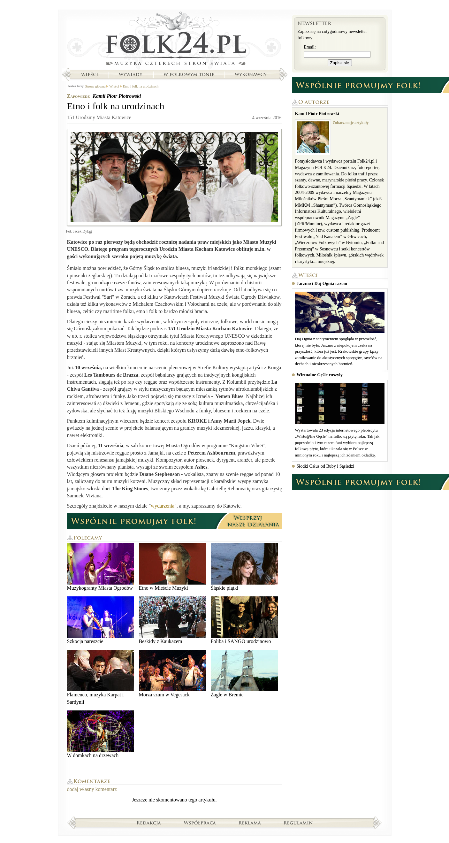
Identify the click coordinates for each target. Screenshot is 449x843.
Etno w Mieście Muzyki (172, 567)
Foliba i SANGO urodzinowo (244, 620)
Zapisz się (339, 62)
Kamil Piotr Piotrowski (117, 96)
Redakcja (149, 822)
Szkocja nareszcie (100, 620)
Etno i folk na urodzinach (141, 86)
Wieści (89, 74)
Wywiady (130, 74)
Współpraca (200, 822)
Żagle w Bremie (244, 673)
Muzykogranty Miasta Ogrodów (100, 567)
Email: (310, 47)
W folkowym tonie (188, 74)
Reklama (250, 822)
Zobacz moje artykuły (351, 122)
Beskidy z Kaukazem (172, 620)
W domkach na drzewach (100, 734)
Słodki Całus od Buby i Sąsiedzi (325, 466)
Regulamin (298, 822)
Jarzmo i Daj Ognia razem (322, 283)
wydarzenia (162, 506)
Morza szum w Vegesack (172, 673)
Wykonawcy (251, 74)
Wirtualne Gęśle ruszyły (320, 374)
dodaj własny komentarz (92, 789)
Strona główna (174, 40)
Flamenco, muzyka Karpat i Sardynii (100, 677)
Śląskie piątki (244, 567)
